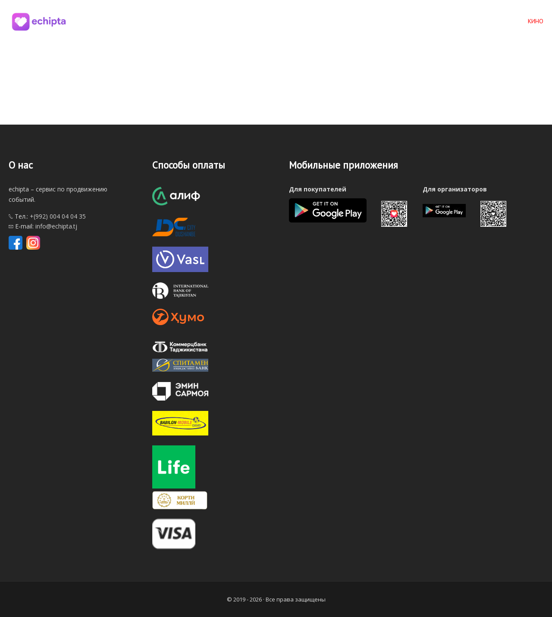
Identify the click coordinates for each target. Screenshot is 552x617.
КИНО (535, 21)
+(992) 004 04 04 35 (58, 216)
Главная (349, 21)
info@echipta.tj (56, 226)
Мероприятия (392, 21)
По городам (498, 21)
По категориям (446, 21)
